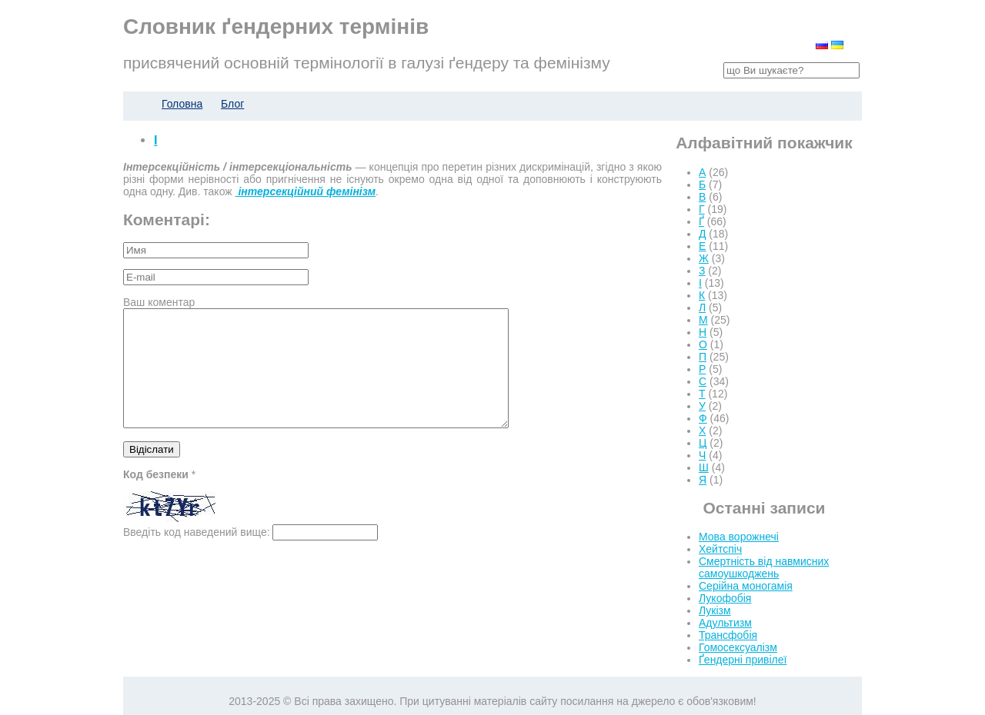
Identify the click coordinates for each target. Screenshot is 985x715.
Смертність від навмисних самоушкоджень (764, 567)
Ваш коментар (159, 302)
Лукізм (715, 610)
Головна (182, 104)
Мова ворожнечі (739, 536)
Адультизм (725, 623)
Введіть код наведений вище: (196, 555)
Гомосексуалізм (738, 647)
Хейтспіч (720, 549)
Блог (232, 104)
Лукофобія (725, 598)
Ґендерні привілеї (742, 659)
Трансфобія (728, 635)
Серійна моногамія (746, 586)
